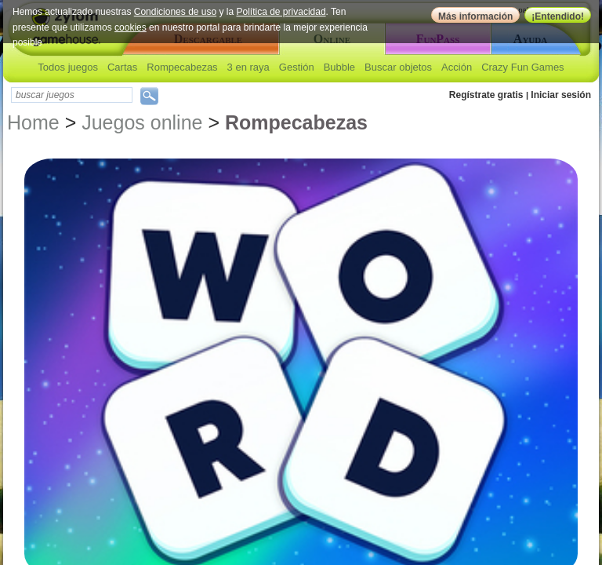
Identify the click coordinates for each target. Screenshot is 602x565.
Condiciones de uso (175, 11)
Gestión (296, 67)
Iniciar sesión (561, 94)
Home (33, 122)
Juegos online (142, 122)
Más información (475, 16)
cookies (130, 27)
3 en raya (248, 67)
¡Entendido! (557, 16)
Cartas (122, 67)
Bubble (339, 67)
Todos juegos (68, 67)
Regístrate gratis (486, 94)
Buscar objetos (398, 67)
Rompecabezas (182, 67)
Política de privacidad (281, 11)
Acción (456, 67)
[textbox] (71, 95)
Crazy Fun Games (522, 67)
